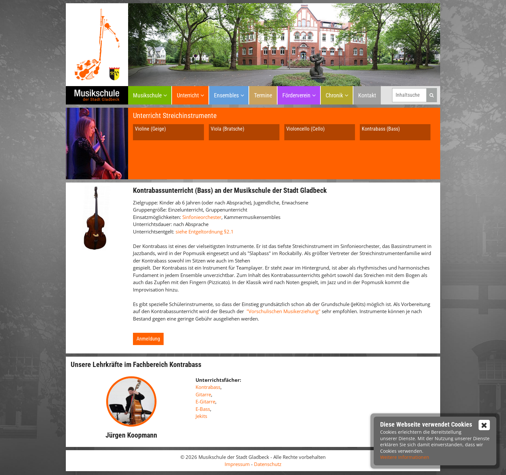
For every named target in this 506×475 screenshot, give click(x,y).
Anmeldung (148, 339)
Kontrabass (208, 387)
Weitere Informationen (404, 457)
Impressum (237, 464)
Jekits (201, 416)
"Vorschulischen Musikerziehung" (283, 311)
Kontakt (367, 95)
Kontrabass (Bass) (381, 129)
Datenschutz (267, 464)
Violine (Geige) (150, 129)
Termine (263, 95)
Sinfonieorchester (201, 217)
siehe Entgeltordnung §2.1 (205, 231)
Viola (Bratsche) (227, 129)
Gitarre (203, 394)
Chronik (334, 95)
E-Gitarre (205, 401)
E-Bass (203, 409)
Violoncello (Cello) (305, 129)
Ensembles (226, 95)
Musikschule (147, 95)
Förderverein (296, 95)
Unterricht (188, 95)
